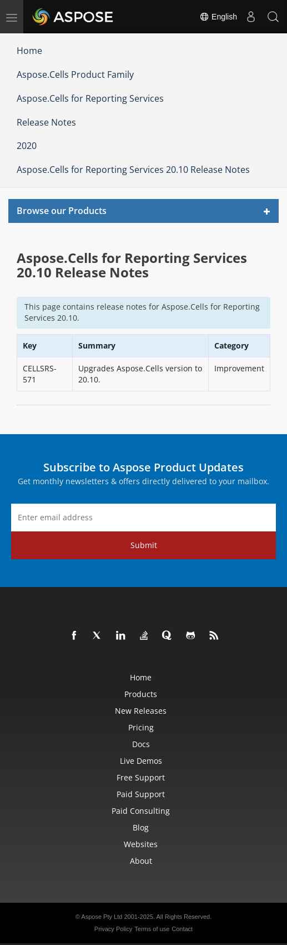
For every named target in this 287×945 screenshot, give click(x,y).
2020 (27, 146)
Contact (182, 929)
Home (29, 50)
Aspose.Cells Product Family (75, 74)
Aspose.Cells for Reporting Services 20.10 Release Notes (133, 169)
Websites (141, 844)
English (218, 17)
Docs (141, 744)
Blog (141, 827)
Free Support (141, 777)
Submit (143, 545)
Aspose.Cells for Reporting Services (90, 98)
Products (140, 694)
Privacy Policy (113, 929)
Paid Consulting (141, 810)
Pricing (141, 727)
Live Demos (141, 760)
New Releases (141, 710)
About (141, 861)
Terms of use (151, 929)
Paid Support (141, 794)
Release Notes (46, 122)
